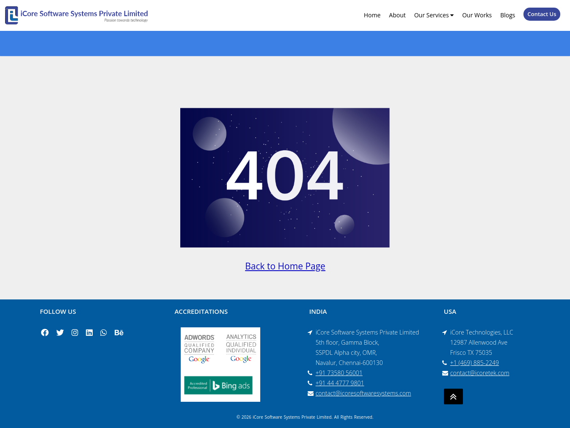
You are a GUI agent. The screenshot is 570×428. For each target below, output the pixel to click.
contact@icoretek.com (479, 373)
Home (372, 15)
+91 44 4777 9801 (340, 383)
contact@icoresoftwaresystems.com (363, 393)
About (397, 15)
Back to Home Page (285, 266)
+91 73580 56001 (339, 373)
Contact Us (541, 14)
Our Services (434, 15)
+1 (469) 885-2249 (474, 363)
